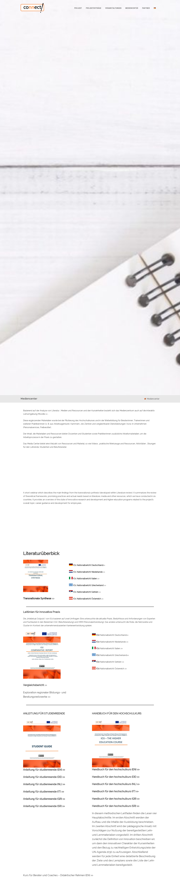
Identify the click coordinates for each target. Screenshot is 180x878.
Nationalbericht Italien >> (111, 648)
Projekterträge (93, 8)
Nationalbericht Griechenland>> (114, 655)
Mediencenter (131, 8)
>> (47, 414)
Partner (146, 8)
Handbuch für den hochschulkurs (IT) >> (115, 791)
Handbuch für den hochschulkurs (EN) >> (116, 769)
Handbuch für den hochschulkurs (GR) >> (116, 798)
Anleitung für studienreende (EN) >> (44, 769)
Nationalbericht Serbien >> (112, 662)
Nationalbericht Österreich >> (113, 668)
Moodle (42, 414)
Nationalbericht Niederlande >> (114, 642)
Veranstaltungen (113, 8)
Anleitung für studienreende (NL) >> (44, 784)
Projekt (78, 8)
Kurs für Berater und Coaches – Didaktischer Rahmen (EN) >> (58, 875)
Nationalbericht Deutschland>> (114, 635)
